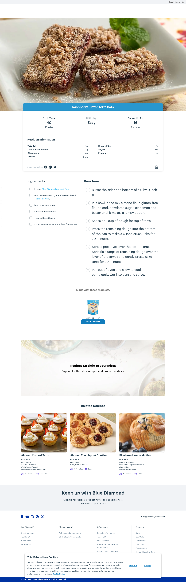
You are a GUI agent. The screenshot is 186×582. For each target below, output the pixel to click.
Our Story (140, 544)
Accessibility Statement (107, 551)
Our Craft (140, 537)
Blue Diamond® (27, 527)
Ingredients (26, 544)
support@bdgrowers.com (154, 516)
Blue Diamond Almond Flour (55, 189)
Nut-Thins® (25, 537)
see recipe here (41, 198)
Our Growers (141, 548)
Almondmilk (26, 540)
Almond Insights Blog (145, 552)
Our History (141, 540)
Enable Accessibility (176, 2)
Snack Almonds (27, 533)
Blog (138, 533)
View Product (93, 322)
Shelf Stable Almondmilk (70, 537)
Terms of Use (103, 537)
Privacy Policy (103, 540)
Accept (147, 566)
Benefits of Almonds (106, 533)
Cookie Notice (58, 574)
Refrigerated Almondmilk (70, 533)
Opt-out (133, 566)
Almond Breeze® (66, 527)
